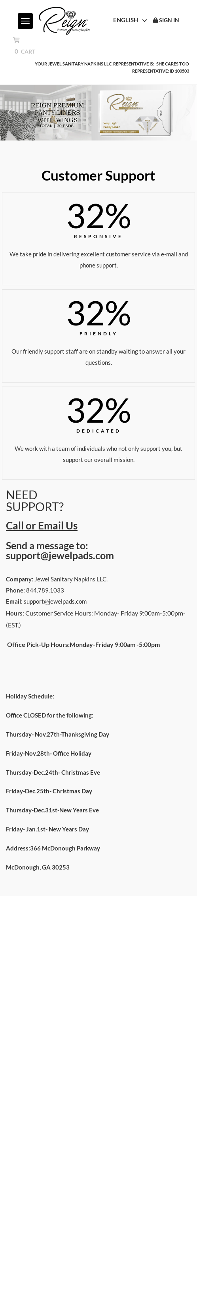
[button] (9, 112)
